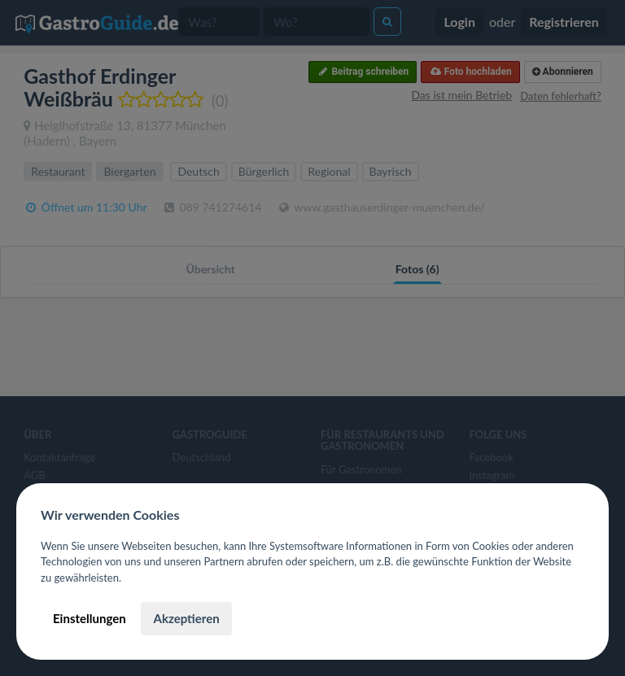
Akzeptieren (186, 618)
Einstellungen (89, 618)
